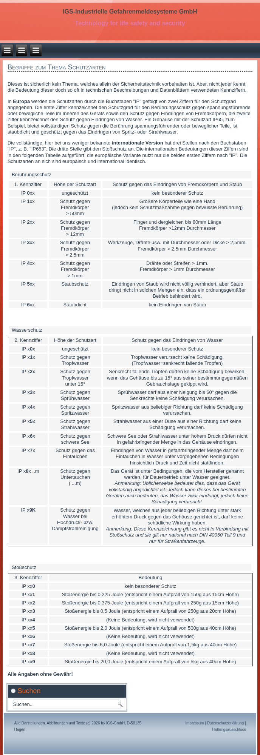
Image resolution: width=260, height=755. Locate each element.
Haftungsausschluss (229, 729)
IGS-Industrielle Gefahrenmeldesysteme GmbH (130, 11)
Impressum (194, 723)
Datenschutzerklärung (225, 723)
